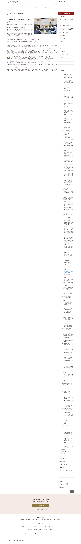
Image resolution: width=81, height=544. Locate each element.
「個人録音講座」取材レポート (68, 389)
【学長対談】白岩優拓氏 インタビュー (68, 401)
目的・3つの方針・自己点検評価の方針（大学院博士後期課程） (66, 29)
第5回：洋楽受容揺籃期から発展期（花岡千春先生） (67, 322)
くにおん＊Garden (26, 7)
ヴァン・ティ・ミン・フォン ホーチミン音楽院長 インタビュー (68, 415)
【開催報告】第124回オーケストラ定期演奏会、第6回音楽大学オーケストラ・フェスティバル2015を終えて (68, 410)
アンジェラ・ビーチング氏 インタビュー (68, 423)
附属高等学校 (44, 519)
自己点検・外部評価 (64, 32)
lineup (32, 7)
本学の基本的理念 (63, 16)
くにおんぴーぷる (64, 455)
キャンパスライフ (37, 4)
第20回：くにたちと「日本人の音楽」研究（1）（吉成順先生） (68, 255)
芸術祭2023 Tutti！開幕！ (67, 207)
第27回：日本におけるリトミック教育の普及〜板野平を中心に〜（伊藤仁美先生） (68, 223)
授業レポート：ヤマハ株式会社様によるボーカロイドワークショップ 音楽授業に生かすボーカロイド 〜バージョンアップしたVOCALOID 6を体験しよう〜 (68, 173)
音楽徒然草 (63, 449)
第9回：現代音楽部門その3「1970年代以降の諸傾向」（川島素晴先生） (67, 303)
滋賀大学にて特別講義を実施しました (68, 150)
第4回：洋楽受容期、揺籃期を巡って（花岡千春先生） (67, 326)
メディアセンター (38, 519)
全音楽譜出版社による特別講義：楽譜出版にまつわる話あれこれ (68, 367)
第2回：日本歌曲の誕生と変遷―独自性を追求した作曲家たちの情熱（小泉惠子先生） (68, 334)
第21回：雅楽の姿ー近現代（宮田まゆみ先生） (67, 252)
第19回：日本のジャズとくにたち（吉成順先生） (68, 260)
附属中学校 (49, 519)
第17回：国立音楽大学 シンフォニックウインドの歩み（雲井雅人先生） (67, 268)
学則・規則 (62, 35)
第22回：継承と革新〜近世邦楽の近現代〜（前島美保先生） (68, 247)
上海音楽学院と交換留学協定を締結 (68, 104)
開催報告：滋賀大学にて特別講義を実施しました (68, 189)
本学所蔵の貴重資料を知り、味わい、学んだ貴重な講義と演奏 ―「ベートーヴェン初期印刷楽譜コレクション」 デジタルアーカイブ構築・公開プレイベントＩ (68, 80)
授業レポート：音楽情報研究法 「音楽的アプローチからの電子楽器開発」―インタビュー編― (68, 193)
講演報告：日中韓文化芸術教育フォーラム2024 (68, 146)
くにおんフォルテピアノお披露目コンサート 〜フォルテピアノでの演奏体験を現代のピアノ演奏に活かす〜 (68, 141)
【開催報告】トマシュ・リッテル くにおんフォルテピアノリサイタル (68, 119)
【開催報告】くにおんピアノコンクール (68, 115)
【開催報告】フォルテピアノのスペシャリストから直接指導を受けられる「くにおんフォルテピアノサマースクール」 (68, 99)
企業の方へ (51, 529)
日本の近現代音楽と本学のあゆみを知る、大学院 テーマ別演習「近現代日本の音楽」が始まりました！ (68, 339)
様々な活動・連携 (63, 51)
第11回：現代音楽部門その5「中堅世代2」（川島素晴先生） (68, 293)
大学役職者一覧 (63, 478)
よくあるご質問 (34, 526)
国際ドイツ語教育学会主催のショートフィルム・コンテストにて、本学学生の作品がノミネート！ (68, 362)
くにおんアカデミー (64, 62)
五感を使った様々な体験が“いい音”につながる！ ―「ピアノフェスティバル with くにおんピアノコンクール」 (68, 166)
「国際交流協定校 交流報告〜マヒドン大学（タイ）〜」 (68, 123)
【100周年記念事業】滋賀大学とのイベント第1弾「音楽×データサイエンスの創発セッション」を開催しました (68, 180)
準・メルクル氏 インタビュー (68, 430)
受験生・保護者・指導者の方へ (38, 529)
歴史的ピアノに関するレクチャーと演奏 (68, 210)
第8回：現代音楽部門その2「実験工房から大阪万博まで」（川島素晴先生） (67, 308)
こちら (44, 509)
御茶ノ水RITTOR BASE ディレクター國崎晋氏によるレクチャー (68, 349)
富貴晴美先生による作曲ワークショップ (68, 353)
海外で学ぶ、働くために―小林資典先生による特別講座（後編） (68, 157)
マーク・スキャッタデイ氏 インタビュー (68, 420)
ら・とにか (63, 453)
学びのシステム (63, 38)
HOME (8, 7)
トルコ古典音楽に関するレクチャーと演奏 (68, 185)
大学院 (29, 4)
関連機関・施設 (63, 57)
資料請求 (62, 4)
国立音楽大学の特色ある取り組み (66, 48)
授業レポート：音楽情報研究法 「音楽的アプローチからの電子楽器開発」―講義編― (68, 198)
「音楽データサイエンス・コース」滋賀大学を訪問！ (68, 137)
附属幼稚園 (58, 519)
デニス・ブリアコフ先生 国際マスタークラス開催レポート (68, 380)
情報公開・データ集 (64, 54)
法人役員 (62, 473)
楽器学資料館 (28, 519)
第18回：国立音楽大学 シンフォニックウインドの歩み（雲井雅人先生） (67, 263)
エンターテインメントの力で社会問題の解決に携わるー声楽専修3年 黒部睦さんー (68, 344)
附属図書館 (22, 519)
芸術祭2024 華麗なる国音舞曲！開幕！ (67, 153)
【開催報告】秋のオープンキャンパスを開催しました (68, 447)
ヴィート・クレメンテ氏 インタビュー (68, 426)
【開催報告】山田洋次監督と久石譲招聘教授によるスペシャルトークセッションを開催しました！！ (68, 434)
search (69, 1)
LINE (62, 1)
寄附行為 (62, 476)
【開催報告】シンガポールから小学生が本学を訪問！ (68, 443)
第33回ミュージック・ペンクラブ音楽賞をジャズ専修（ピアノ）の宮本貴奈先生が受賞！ (68, 393)
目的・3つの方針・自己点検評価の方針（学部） (66, 20)
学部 (24, 4)
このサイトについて (40, 526)
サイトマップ (57, 526)
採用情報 (62, 458)
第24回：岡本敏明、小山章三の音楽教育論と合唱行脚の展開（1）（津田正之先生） (68, 237)
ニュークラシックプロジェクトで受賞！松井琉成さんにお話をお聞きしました (68, 219)
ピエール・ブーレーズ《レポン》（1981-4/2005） (18, 42)
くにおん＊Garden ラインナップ (68, 75)
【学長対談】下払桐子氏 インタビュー (68, 398)
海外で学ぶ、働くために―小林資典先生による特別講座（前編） (68, 161)
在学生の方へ (46, 529)
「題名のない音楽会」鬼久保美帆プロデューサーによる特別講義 (68, 375)
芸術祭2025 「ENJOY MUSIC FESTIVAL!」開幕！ (68, 107)
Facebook (60, 1)
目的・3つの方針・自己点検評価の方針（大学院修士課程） (66, 25)
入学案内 (57, 4)
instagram (64, 1)
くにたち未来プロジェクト (65, 451)
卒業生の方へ (30, 529)
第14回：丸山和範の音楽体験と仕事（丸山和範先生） (68, 280)
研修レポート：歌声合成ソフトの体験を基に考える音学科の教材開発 (68, 111)
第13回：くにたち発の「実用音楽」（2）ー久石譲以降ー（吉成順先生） (68, 284)
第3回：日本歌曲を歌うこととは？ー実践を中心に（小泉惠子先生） (68, 329)
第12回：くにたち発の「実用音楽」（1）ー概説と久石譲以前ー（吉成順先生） (68, 288)
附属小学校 (53, 519)
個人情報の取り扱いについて (66, 470)
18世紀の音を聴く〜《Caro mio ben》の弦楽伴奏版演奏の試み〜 (67, 384)
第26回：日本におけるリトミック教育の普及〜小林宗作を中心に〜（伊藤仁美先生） (68, 228)
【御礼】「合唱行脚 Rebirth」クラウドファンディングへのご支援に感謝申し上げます (68, 92)
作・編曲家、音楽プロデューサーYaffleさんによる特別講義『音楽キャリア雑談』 (68, 357)
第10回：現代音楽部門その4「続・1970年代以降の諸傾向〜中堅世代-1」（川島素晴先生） (68, 298)
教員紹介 (46, 4)
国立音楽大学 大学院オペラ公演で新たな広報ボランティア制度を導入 (68, 87)
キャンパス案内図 (63, 464)
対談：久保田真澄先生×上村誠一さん (67, 372)
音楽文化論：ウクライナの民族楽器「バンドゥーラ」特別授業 (68, 214)
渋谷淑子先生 (12, 61)
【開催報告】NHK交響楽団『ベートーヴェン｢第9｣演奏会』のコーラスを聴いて (67, 405)
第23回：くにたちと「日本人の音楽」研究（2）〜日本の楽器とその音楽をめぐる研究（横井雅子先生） (68, 242)
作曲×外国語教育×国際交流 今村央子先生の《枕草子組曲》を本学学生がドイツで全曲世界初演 (68, 132)
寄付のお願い (69, 4)
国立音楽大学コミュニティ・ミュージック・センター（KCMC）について (66, 483)
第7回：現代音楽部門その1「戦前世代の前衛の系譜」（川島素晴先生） (67, 312)
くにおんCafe (21, 7)
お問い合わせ (63, 461)
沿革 (61, 41)
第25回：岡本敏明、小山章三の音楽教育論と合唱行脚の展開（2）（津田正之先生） (68, 232)
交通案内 (62, 467)
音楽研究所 (32, 519)
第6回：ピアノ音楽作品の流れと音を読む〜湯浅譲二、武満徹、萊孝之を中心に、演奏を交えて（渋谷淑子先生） (68, 318)
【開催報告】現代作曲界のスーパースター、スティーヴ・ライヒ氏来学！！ (68, 439)
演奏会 (51, 4)
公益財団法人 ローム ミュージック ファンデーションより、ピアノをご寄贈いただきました (68, 203)
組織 (61, 44)
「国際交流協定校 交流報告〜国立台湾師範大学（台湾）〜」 (68, 127)
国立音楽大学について (14, 4)
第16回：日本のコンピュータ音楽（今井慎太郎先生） (68, 272)
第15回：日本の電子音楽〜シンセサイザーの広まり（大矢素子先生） (68, 276)
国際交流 (62, 487)
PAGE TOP (72, 491)
